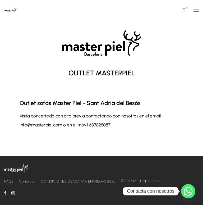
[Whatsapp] (188, 191)
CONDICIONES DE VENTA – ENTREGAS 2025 (78, 181)
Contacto (27, 181)
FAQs (8, 181)
